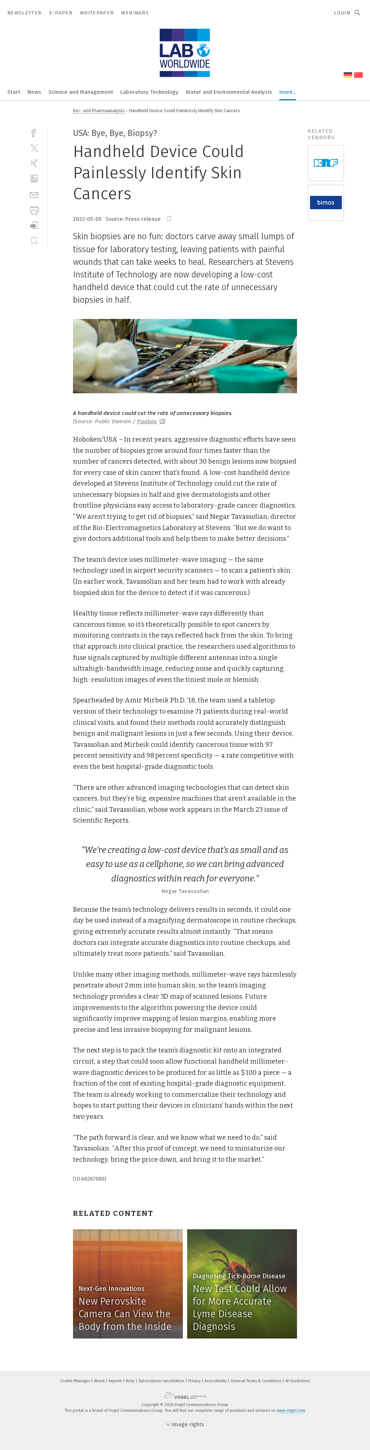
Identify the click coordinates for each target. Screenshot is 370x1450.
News (34, 92)
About (100, 1381)
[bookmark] (169, 219)
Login (342, 13)
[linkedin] (34, 178)
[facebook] (34, 132)
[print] (34, 209)
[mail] (34, 194)
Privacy (195, 1381)
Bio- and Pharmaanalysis (99, 110)
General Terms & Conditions (257, 1381)
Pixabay (150, 421)
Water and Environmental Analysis (229, 92)
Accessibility (216, 1381)
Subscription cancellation (161, 1381)
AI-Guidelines (297, 1381)
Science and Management (80, 92)
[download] (34, 225)
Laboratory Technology (149, 92)
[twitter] (34, 147)
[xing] (34, 163)
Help (130, 1381)
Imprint (116, 1381)
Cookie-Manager (75, 1381)
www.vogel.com (291, 1410)
